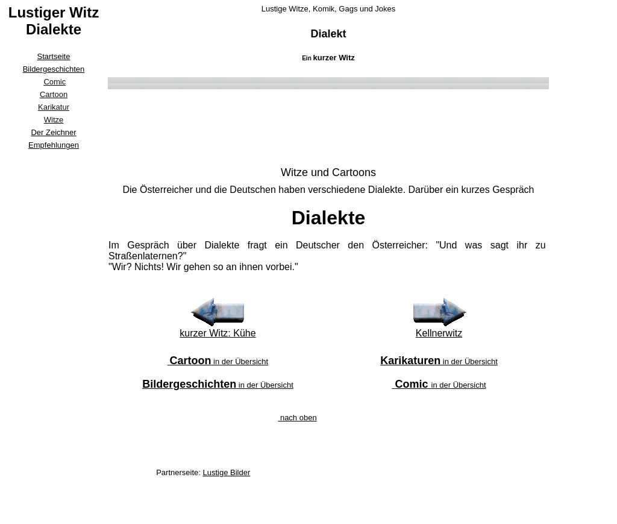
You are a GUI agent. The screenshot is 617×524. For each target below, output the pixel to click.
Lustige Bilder (227, 472)
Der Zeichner (53, 132)
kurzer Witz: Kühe (217, 333)
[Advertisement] (53, 334)
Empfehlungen (53, 145)
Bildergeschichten (54, 69)
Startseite (53, 56)
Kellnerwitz (439, 333)
